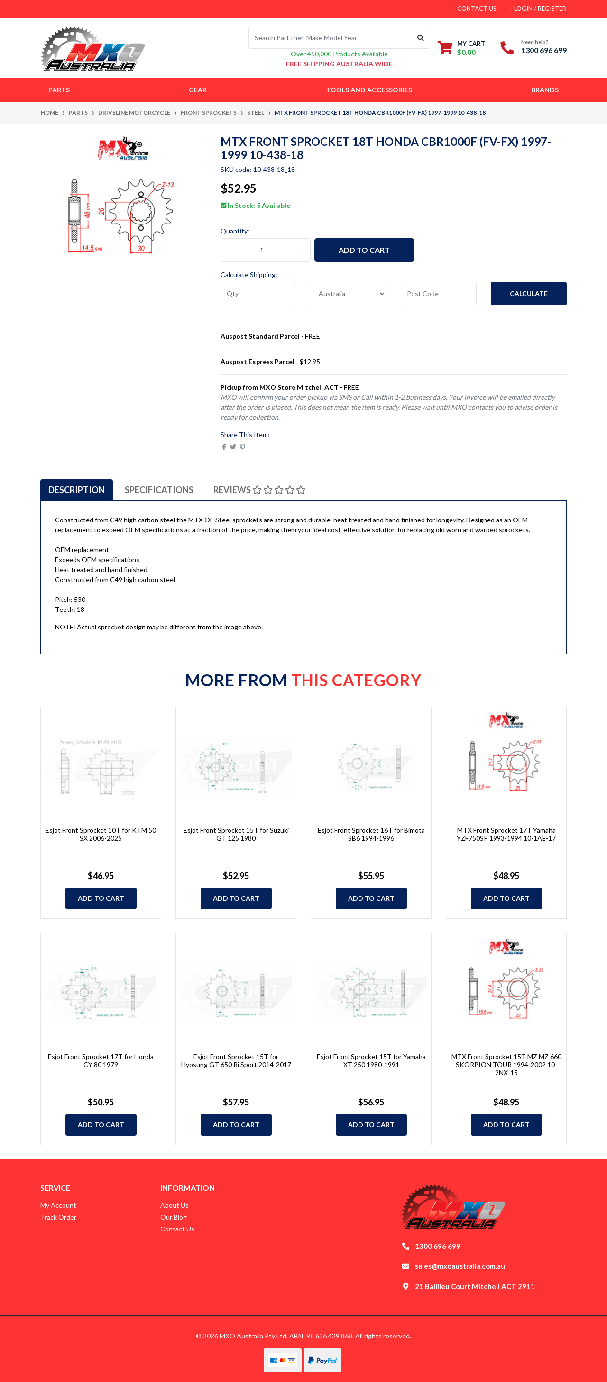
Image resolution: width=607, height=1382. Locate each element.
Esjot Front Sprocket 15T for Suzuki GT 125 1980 (236, 834)
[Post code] (439, 293)
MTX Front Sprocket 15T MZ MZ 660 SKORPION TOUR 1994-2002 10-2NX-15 (506, 1064)
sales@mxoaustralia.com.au (460, 1266)
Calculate (529, 293)
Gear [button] (198, 90)
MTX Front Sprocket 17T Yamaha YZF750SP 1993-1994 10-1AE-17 (506, 834)
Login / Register (540, 8)
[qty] (258, 293)
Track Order (58, 1217)
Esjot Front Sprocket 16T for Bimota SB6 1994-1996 (371, 834)
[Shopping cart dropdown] (461, 47)
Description (76, 490)
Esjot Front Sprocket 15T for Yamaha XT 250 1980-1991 (371, 1060)
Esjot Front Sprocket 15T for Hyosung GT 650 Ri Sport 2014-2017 (236, 1060)
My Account (58, 1205)
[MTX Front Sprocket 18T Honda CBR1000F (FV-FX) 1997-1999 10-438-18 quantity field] (266, 250)
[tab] (76, 489)
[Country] (348, 293)
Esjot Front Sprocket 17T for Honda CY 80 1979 (101, 1060)
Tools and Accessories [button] (369, 90)
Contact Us (177, 1229)
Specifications (159, 490)
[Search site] (421, 38)
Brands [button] (545, 90)
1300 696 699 (544, 49)
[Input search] (330, 38)
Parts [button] (59, 90)
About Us (174, 1205)
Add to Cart (364, 249)
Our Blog (173, 1217)
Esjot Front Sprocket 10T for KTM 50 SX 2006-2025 (101, 834)
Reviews (259, 490)
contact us (477, 8)
